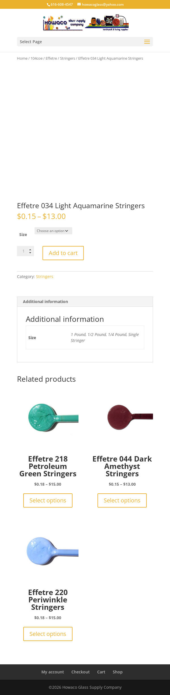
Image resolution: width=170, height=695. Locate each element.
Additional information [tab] (45, 301)
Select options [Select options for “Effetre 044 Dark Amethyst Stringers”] (122, 500)
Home (22, 58)
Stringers (67, 58)
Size (23, 234)
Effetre (51, 58)
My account (52, 672)
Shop (118, 672)
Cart (101, 672)
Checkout (80, 672)
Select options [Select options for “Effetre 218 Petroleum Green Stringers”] (47, 500)
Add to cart (63, 253)
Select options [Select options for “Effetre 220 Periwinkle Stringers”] (47, 634)
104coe (36, 58)
